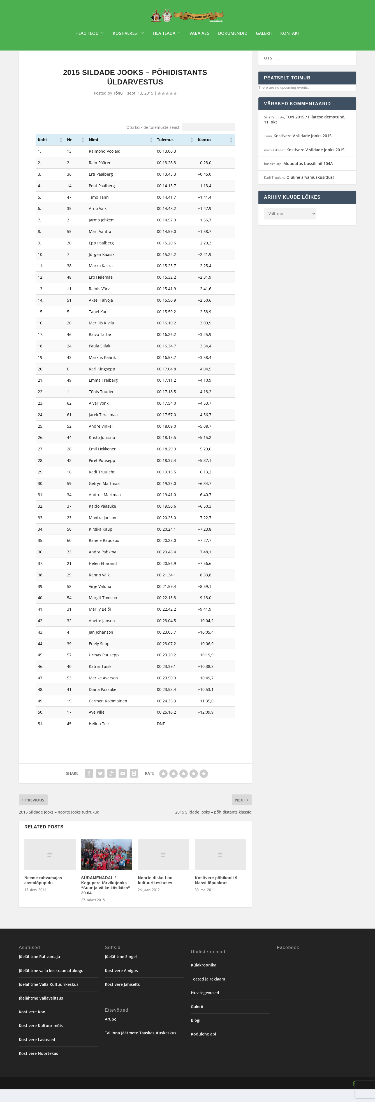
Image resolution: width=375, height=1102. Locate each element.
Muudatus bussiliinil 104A (308, 176)
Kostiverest (126, 35)
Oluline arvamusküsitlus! (310, 190)
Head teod (87, 35)
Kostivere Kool (33, 1024)
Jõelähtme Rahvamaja (39, 969)
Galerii (264, 35)
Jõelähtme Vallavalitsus (41, 1010)
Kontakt (290, 35)
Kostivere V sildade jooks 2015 (303, 148)
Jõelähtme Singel (121, 969)
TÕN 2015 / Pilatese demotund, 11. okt (305, 132)
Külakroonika (203, 977)
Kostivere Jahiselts (122, 997)
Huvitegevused (205, 1005)
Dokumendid (232, 35)
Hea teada (164, 35)
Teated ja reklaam (208, 991)
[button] (60, 152)
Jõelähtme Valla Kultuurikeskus (48, 997)
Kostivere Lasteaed (37, 1052)
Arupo (111, 1031)
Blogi (195, 1032)
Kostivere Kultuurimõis (41, 1038)
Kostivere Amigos (121, 983)
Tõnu (118, 105)
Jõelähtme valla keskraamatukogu (51, 983)
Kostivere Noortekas (38, 1066)
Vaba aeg (199, 35)
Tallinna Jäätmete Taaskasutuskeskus (140, 1045)
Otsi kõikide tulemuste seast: (153, 140)
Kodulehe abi (203, 1046)
